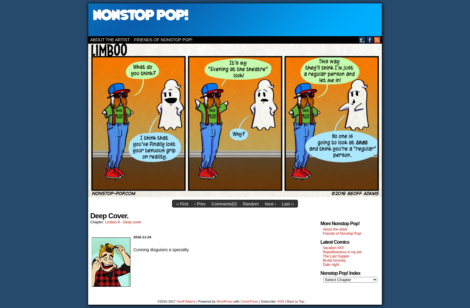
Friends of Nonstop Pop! (163, 39)
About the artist (110, 39)
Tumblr (362, 40)
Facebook (369, 40)
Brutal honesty (334, 260)
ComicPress (249, 301)
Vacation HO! (333, 248)
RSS (377, 40)
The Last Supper (336, 256)
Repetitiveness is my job (342, 252)
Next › (270, 204)
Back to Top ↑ (297, 301)
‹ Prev (199, 204)
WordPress (224, 301)
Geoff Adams (186, 301)
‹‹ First (182, 204)
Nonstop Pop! (235, 19)
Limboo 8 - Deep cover (123, 222)
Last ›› (288, 204)
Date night (331, 265)
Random (251, 204)
